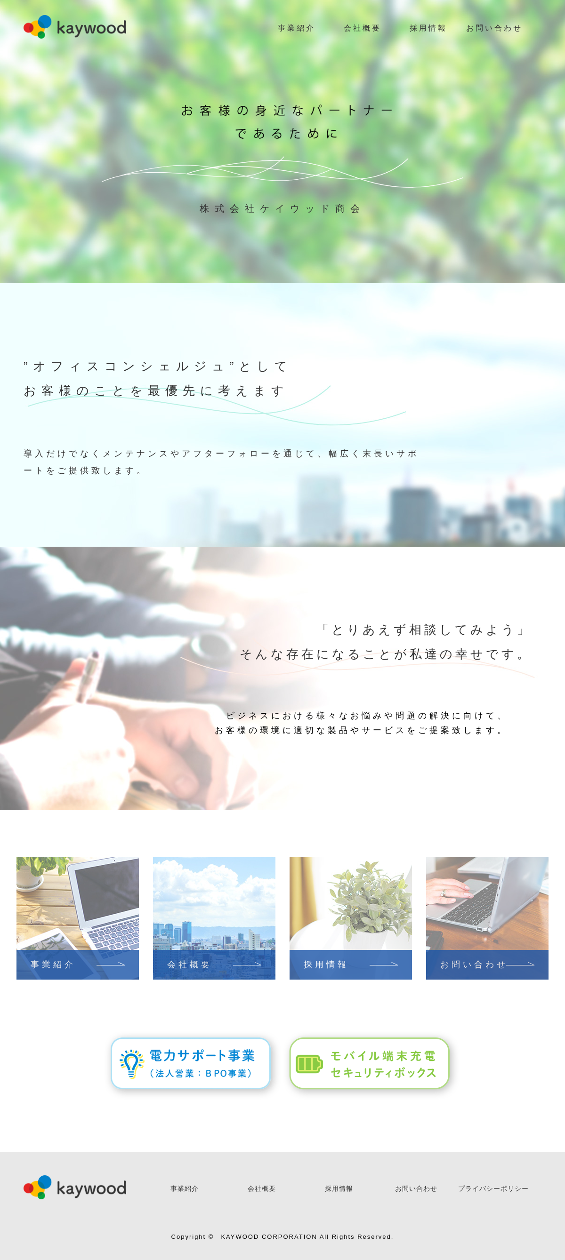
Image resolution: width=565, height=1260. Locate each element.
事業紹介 (296, 28)
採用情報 (428, 28)
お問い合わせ (494, 28)
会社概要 (362, 28)
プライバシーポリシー (493, 1188)
